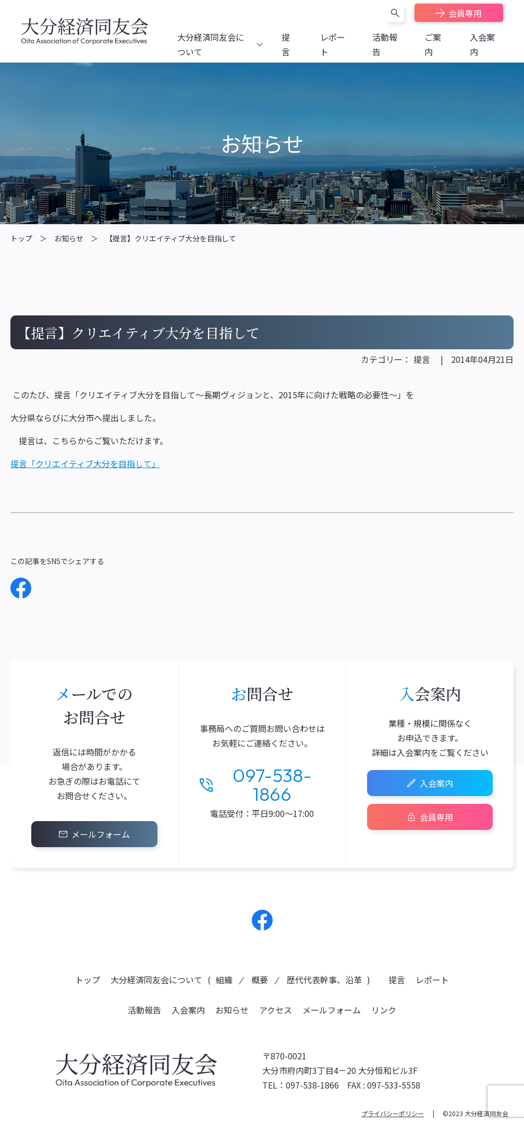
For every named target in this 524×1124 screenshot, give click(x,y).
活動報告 (144, 1010)
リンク (383, 1010)
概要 (259, 979)
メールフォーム (100, 834)
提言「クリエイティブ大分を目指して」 (85, 463)
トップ (21, 238)
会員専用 (465, 13)
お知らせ (68, 238)
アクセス (275, 1010)
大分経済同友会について (156, 979)
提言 (421, 359)
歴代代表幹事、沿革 (324, 979)
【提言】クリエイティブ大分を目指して (170, 238)
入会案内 (436, 783)
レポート (432, 979)
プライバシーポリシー (392, 1113)
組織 (224, 979)
